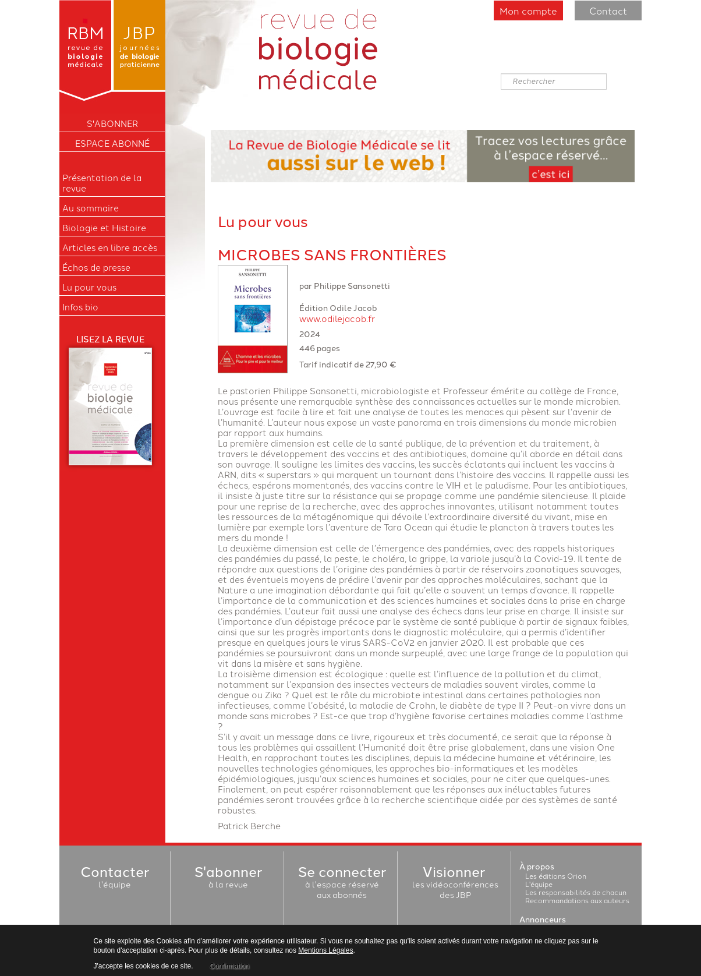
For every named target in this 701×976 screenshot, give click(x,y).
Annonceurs (542, 919)
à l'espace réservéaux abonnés (342, 884)
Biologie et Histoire (104, 227)
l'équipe (114, 879)
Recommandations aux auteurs (577, 900)
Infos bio (80, 307)
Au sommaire (90, 208)
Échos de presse (96, 267)
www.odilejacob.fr (337, 318)
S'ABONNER (112, 123)
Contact (608, 10)
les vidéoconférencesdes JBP (455, 884)
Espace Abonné (112, 143)
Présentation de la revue (101, 182)
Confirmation (229, 966)
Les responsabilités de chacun (575, 892)
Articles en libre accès (109, 247)
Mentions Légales (325, 950)
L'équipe (539, 884)
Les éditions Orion (555, 875)
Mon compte (528, 10)
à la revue (228, 879)
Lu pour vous (89, 287)
